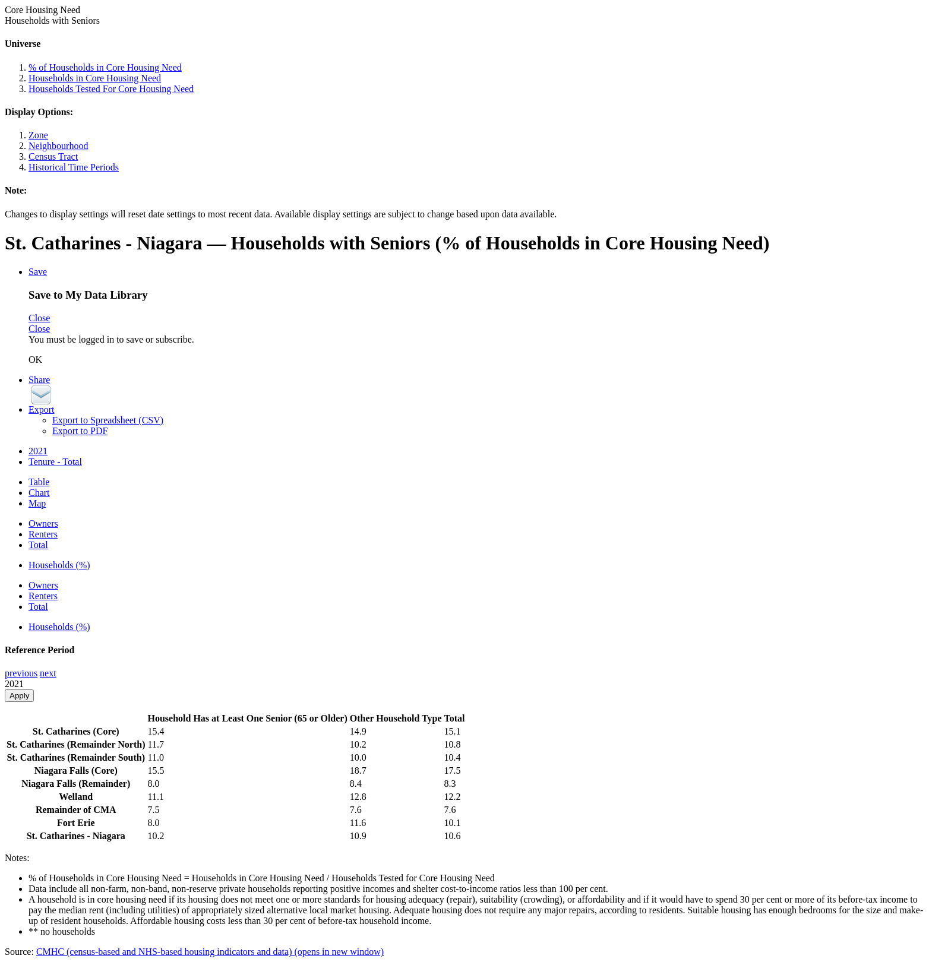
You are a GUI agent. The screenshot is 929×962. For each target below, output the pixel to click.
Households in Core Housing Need (95, 78)
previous (21, 673)
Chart (39, 493)
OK (35, 360)
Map (37, 503)
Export (42, 409)
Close (39, 318)
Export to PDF (80, 431)
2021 (38, 451)
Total (38, 545)
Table (39, 482)
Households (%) (59, 565)
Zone (38, 135)
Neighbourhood (58, 146)
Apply (19, 695)
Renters (43, 534)
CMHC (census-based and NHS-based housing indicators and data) (210, 952)
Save (38, 272)
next (48, 673)
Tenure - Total (55, 462)
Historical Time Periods (74, 167)
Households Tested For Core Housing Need (111, 89)
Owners (43, 523)
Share (39, 380)
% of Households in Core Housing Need (105, 67)
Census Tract (53, 156)
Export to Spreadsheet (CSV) (107, 420)
